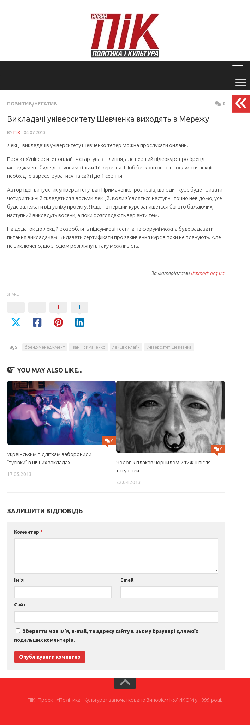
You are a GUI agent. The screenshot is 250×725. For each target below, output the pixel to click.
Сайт (20, 605)
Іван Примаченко (88, 347)
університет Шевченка (169, 347)
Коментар (28, 532)
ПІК (16, 132)
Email (126, 580)
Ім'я (19, 580)
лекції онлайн (126, 347)
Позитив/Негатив (32, 104)
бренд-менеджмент (45, 347)
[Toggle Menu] (240, 82)
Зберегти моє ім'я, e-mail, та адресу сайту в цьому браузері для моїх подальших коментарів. (106, 635)
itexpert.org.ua (207, 273)
